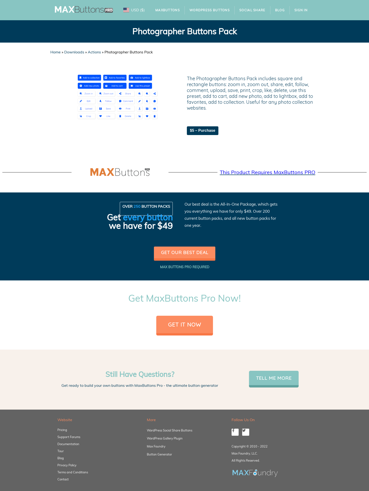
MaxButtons (167, 10)
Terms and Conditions (72, 472)
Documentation (68, 444)
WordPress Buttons (209, 10)
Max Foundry (156, 446)
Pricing (62, 430)
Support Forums (68, 437)
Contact (63, 479)
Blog (280, 10)
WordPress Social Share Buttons (169, 430)
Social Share (252, 10)
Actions (94, 52)
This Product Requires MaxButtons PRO (267, 172)
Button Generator (159, 454)
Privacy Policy (66, 465)
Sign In (301, 10)
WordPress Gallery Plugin (165, 438)
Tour (60, 451)
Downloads (74, 52)
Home (55, 52)
